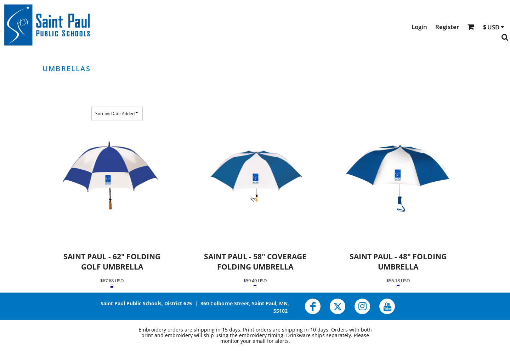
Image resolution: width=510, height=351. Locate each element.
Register (447, 27)
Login (419, 27)
